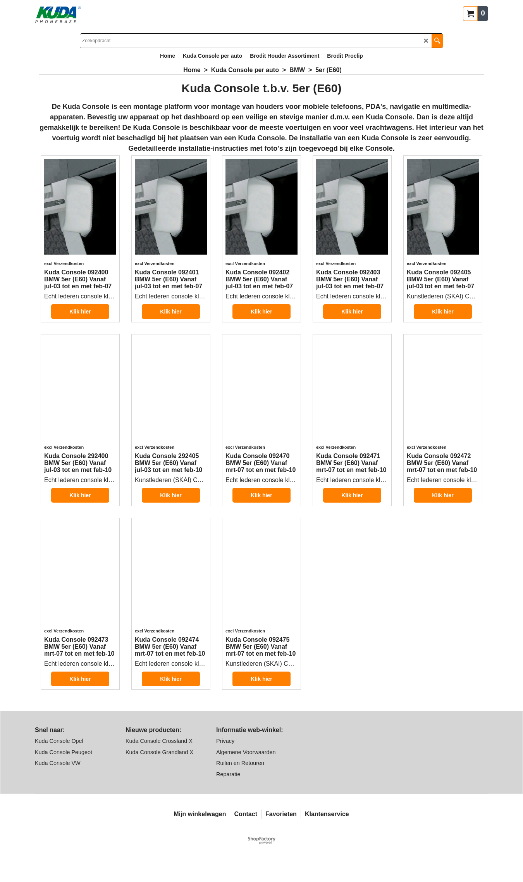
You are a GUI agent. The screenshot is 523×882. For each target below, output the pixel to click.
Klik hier (80, 321)
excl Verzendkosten (64, 268)
